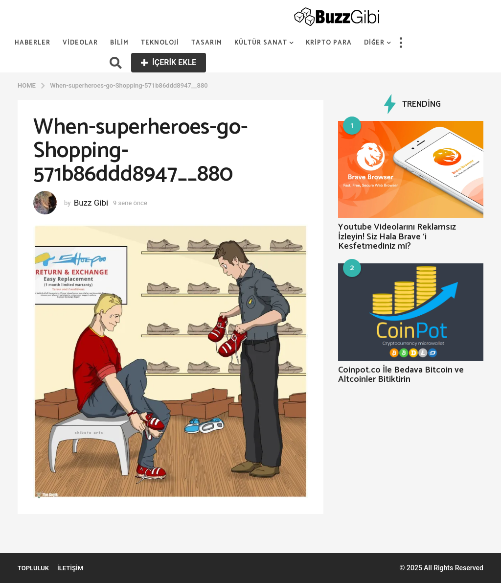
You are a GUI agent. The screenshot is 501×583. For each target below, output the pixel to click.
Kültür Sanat (260, 43)
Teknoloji (160, 43)
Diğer (374, 43)
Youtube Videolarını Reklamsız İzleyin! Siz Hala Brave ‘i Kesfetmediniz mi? (397, 237)
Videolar (80, 43)
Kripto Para (329, 43)
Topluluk (33, 568)
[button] (400, 43)
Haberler (32, 43)
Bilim (119, 43)
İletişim (70, 568)
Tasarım (206, 43)
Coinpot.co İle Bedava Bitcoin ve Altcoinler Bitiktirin (401, 375)
